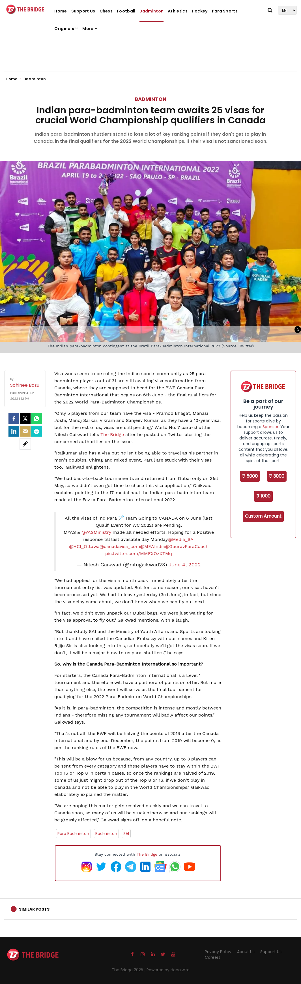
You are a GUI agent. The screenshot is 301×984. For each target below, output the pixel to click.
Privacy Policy (218, 952)
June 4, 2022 (185, 565)
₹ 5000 (250, 476)
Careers (212, 957)
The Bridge (112, 434)
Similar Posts (34, 909)
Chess (106, 11)
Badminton (151, 11)
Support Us (83, 11)
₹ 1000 (263, 496)
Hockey (200, 11)
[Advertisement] (150, 54)
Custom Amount (263, 516)
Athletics (178, 11)
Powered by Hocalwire (168, 970)
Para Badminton (73, 833)
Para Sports (225, 11)
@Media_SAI (181, 539)
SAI (126, 833)
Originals (66, 28)
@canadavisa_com (120, 546)
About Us (246, 952)
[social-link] (25, 444)
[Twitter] (25, 418)
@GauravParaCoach (186, 546)
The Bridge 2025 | (129, 970)
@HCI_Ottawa (84, 546)
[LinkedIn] (14, 431)
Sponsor (270, 427)
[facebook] (14, 418)
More (90, 28)
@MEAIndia (152, 546)
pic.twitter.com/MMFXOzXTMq (138, 553)
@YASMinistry (96, 532)
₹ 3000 (276, 476)
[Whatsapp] (36, 418)
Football (126, 11)
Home (60, 11)
